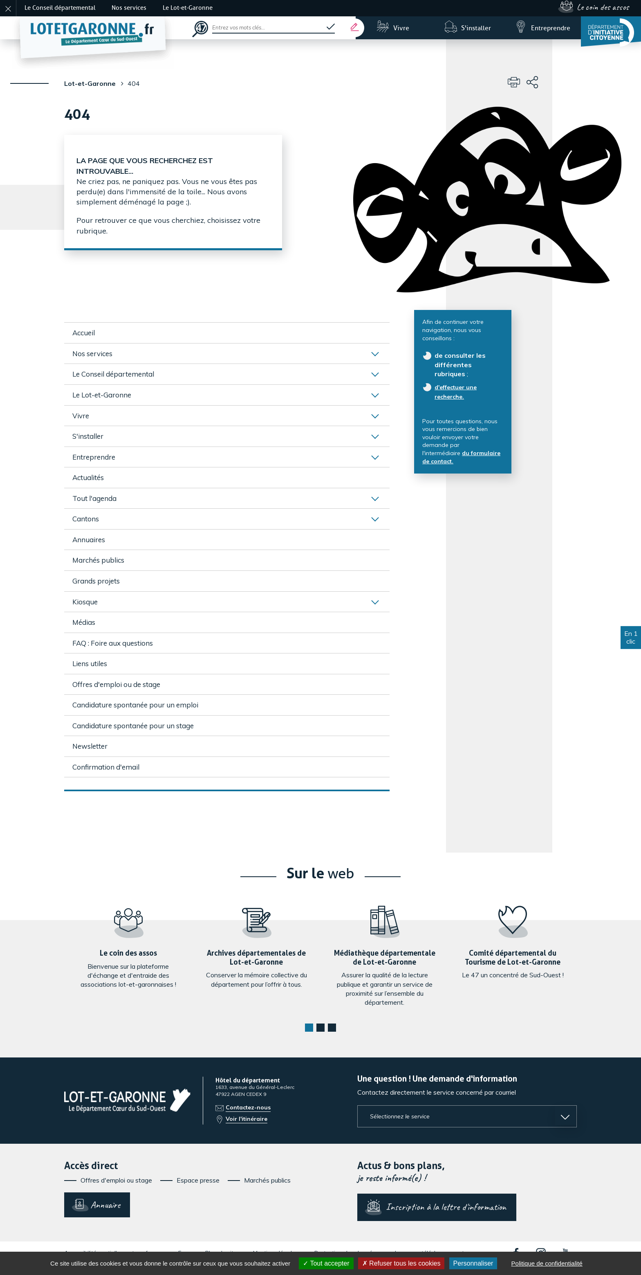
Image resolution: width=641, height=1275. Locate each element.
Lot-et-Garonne (90, 83)
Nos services (129, 8)
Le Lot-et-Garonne (188, 8)
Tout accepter (326, 1263)
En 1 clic (631, 637)
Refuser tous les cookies (401, 1263)
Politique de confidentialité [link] (547, 1263)
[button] (309, 1028)
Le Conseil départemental (60, 8)
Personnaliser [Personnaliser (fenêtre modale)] (473, 1263)
